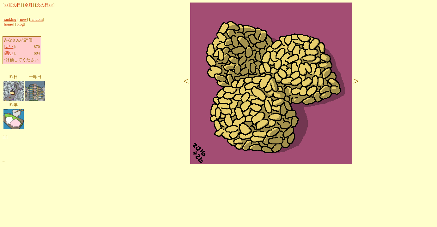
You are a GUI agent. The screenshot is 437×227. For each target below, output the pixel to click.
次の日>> (44, 5)
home (8, 24)
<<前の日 (12, 5)
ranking (10, 19)
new (23, 19)
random (36, 19)
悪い (9, 53)
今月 (28, 5)
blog (20, 24)
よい (9, 46)
